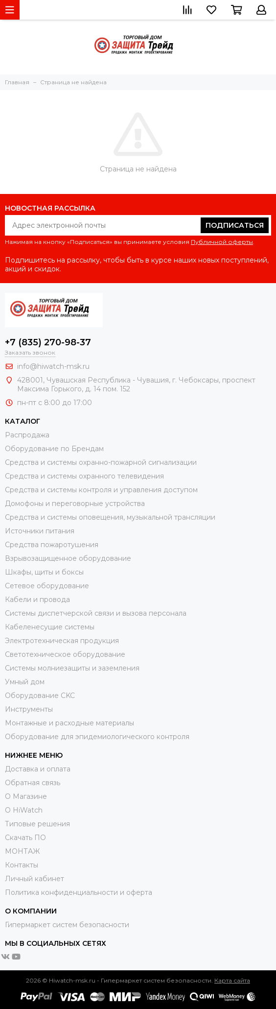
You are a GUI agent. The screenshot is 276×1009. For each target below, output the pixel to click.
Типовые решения (37, 823)
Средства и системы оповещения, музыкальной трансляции (110, 517)
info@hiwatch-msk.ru (53, 366)
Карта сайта (232, 980)
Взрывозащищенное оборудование (68, 558)
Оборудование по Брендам (54, 448)
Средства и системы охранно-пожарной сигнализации (101, 462)
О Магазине (26, 796)
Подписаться (235, 225)
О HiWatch (24, 810)
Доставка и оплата (37, 769)
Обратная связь (32, 782)
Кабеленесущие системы (49, 627)
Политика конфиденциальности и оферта (78, 892)
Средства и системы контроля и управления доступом (101, 489)
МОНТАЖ (22, 851)
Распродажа (27, 435)
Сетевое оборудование (47, 585)
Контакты (21, 865)
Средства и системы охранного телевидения (84, 476)
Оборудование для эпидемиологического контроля (97, 736)
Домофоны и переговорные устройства (75, 503)
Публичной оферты (222, 241)
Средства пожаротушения (51, 544)
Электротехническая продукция (62, 640)
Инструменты (29, 709)
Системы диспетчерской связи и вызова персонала (95, 613)
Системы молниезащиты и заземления (72, 668)
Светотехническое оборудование (65, 654)
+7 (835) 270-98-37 (48, 342)
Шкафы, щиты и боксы (44, 572)
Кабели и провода (37, 599)
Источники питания (39, 531)
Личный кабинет (34, 878)
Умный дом (25, 681)
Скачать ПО (25, 837)
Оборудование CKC (40, 695)
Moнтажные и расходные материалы (69, 723)
